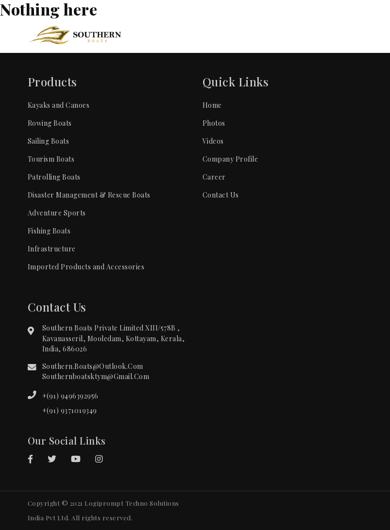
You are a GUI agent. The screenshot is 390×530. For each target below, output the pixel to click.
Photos (214, 123)
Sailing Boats (48, 141)
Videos (213, 141)
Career (214, 177)
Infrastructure (52, 248)
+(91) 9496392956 (70, 395)
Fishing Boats (49, 230)
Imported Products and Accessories (86, 266)
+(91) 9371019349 (69, 410)
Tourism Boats (51, 159)
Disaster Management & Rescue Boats (89, 194)
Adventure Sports (57, 212)
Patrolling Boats (54, 177)
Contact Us (221, 194)
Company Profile (230, 159)
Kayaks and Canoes (59, 105)
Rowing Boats (50, 123)
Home (212, 105)
